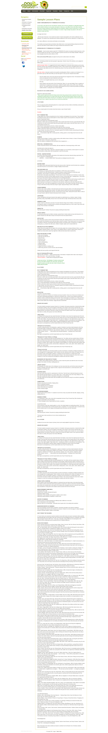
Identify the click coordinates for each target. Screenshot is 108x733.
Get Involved (35, 11)
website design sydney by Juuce (26, 731)
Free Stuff (42, 11)
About (28, 11)
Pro (26, 46)
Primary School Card (26, 50)
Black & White (25, 54)
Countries (55, 11)
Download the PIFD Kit (26, 53)
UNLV (24, 26)
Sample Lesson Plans (26, 30)
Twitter (25, 59)
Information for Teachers (27, 22)
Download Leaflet (25, 43)
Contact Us (66, 11)
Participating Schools (26, 25)
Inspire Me (48, 11)
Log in (54, 731)
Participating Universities (27, 28)
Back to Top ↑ (59, 731)
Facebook (28, 58)
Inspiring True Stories (26, 23)
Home (24, 11)
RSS (72, 11)
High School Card (25, 49)
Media (60, 11)
